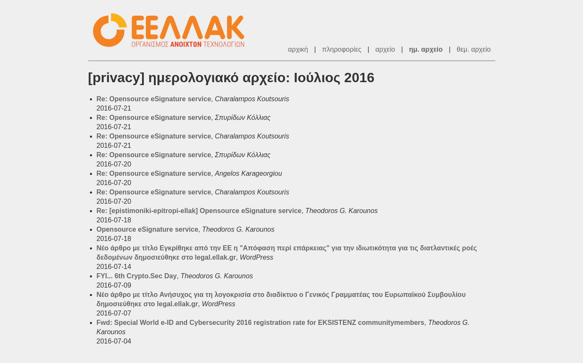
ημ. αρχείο (426, 49)
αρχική (298, 49)
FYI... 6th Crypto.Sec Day (137, 276)
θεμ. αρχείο (474, 49)
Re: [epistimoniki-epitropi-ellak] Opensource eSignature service (199, 210)
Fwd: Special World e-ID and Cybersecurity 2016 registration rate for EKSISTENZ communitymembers (260, 322)
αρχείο (385, 49)
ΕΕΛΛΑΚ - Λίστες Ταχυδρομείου (173, 30)
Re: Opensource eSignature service (154, 99)
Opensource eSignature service (147, 229)
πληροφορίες (342, 49)
